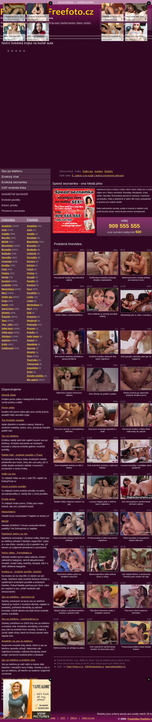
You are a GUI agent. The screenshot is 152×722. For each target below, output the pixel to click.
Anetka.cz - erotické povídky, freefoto (21, 571)
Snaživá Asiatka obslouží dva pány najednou (102, 357)
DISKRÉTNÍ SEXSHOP (15, 194)
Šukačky (108, 171)
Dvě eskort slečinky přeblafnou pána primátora (69, 357)
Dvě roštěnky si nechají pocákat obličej (102, 315)
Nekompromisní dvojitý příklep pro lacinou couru (136, 278)
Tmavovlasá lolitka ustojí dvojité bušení (136, 648)
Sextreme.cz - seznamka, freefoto (20, 679)
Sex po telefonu (66, 2)
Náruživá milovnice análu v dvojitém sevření (102, 611)
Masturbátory (8, 511)
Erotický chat (10, 176)
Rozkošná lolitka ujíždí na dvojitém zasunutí (69, 575)
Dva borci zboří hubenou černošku (136, 611)
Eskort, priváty (10, 205)
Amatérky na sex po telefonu (17, 641)
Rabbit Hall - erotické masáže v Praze (22, 454)
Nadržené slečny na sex (14, 533)
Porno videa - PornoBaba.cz (17, 552)
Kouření (99, 171)
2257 (62, 718)
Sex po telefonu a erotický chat (18, 660)
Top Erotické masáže (13, 420)
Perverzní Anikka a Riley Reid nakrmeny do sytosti (136, 430)
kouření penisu (68, 23)
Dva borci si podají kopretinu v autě (102, 430)
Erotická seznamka (14, 182)
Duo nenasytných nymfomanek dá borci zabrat (136, 502)
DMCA (73, 718)
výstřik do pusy (52, 23)
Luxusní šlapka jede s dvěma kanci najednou (102, 502)
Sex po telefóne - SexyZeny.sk (18, 596)
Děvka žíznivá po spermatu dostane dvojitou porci (136, 394)
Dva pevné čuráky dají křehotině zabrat (69, 278)
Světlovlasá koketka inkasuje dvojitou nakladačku (102, 278)
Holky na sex (9, 473)
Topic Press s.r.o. (75, 666)
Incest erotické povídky (14, 486)
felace (79, 23)
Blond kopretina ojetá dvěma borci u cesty (102, 575)
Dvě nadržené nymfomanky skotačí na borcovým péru (102, 648)
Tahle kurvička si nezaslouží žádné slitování (136, 539)
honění (87, 23)
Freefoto (32, 219)
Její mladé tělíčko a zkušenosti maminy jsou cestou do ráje (136, 575)
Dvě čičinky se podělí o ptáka (102, 394)
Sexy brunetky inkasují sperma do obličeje (69, 539)
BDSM (5, 521)
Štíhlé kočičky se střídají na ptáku (69, 648)
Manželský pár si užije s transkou (136, 315)
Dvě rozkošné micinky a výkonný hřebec (102, 466)
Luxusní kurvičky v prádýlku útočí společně (136, 466)
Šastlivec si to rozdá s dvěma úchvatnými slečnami (98, 175)
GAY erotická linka (14, 187)
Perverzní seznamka (13, 210)
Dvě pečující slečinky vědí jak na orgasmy (136, 357)
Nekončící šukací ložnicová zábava (69, 394)
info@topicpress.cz (94, 666)
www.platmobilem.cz (115, 666)
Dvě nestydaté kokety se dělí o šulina (69, 466)
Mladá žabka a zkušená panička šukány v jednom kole (69, 611)
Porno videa (8, 407)
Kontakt (51, 718)
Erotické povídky (85, 2)
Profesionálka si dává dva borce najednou (102, 539)
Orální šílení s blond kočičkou (69, 315)
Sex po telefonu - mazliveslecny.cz (20, 619)
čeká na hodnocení (17, 51)
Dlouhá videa (9, 395)
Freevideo (8, 219)
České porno (8, 499)
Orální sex (88, 171)
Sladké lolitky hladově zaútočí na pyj (69, 502)
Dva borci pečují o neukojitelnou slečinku (69, 430)
